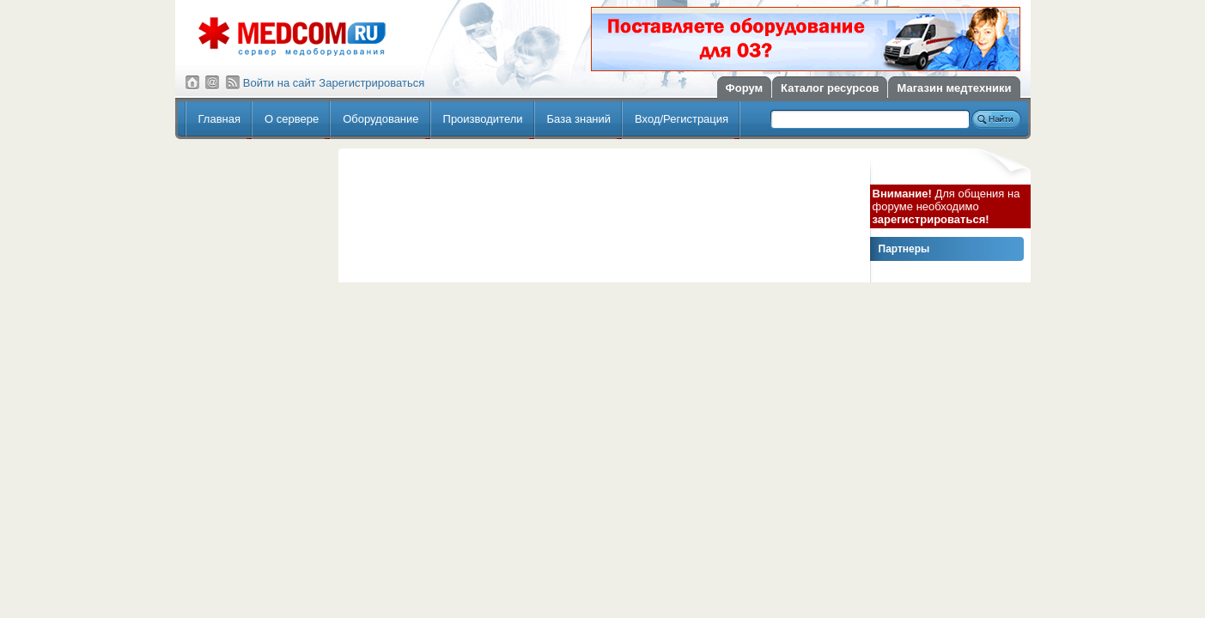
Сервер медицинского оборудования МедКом (292, 36)
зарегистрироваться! (931, 219)
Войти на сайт (279, 82)
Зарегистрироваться (371, 82)
